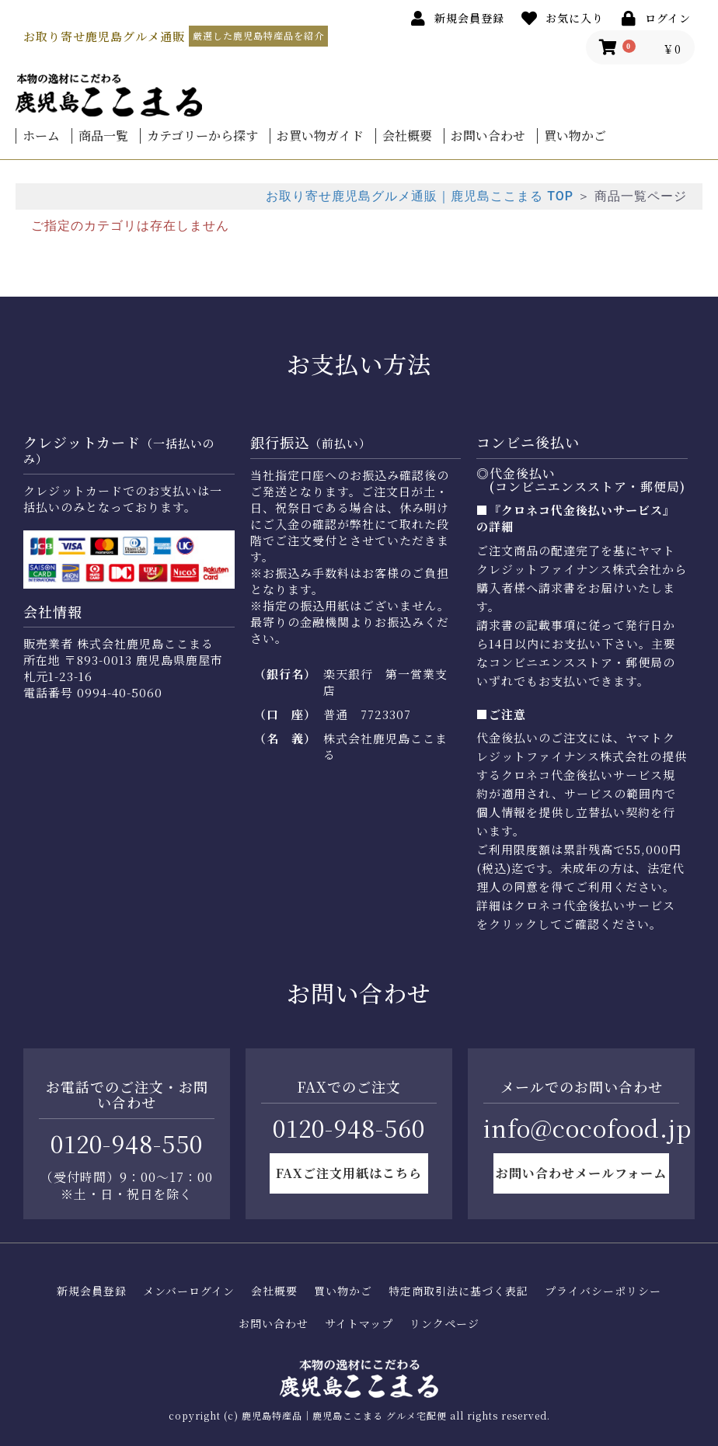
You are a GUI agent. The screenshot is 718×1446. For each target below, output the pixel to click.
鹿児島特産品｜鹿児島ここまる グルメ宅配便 (344, 1415)
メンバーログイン (189, 1291)
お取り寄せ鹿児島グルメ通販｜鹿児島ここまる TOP (419, 196)
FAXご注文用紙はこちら (349, 1173)
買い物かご (575, 136)
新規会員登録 (92, 1291)
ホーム (41, 136)
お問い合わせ (488, 136)
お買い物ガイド (320, 136)
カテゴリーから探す (202, 136)
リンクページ (444, 1323)
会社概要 (407, 136)
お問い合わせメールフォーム (581, 1173)
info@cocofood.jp (587, 1128)
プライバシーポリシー (603, 1291)
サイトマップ (359, 1323)
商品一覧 (103, 136)
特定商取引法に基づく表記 (458, 1291)
